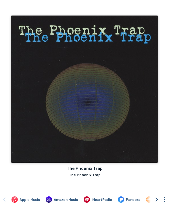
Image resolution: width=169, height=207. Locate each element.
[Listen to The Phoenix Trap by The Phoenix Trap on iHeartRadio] (97, 199)
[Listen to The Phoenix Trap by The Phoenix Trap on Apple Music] (25, 199)
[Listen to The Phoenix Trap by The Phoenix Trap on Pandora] (129, 199)
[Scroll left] (4, 199)
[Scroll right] (156, 199)
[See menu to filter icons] (164, 199)
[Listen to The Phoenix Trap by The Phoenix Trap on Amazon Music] (61, 199)
